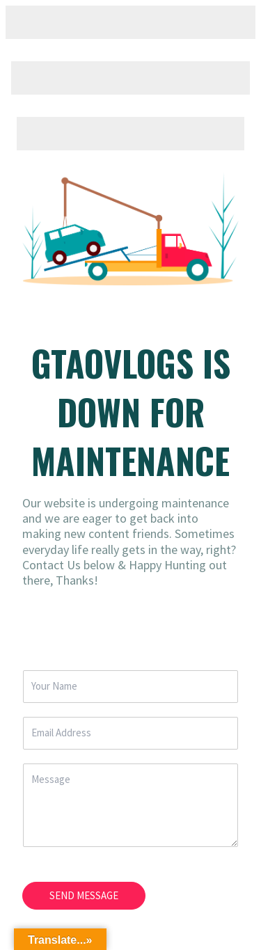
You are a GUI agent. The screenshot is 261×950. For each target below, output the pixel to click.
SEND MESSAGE (83, 895)
